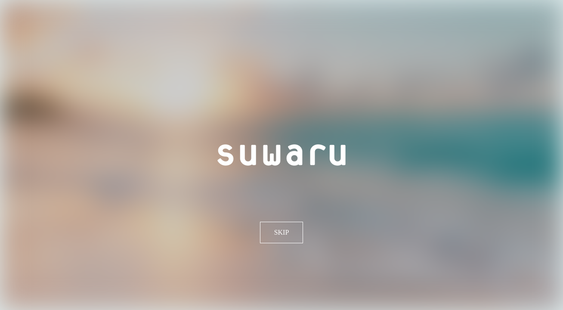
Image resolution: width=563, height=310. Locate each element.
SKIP (281, 232)
